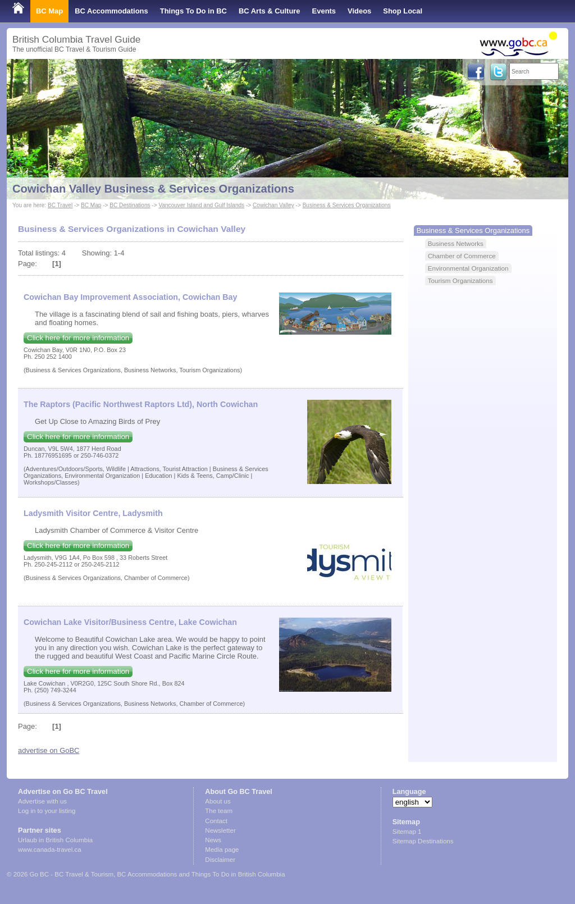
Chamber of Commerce (462, 255)
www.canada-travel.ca (49, 849)
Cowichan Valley (273, 205)
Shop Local (402, 11)
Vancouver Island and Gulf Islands (201, 205)
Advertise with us (42, 801)
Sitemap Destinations (423, 841)
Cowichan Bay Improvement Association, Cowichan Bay (130, 297)
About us (217, 801)
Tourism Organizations (460, 280)
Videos (359, 11)
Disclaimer (220, 859)
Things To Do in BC (193, 11)
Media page (222, 849)
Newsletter (220, 830)
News (213, 840)
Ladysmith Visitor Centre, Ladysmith (93, 513)
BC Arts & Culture (269, 11)
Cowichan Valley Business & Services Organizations (153, 188)
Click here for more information (78, 338)
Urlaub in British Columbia (55, 840)
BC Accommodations (111, 11)
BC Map (49, 11)
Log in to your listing (46, 810)
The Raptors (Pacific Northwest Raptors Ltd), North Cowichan (141, 404)
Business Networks (455, 243)
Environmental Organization (468, 268)
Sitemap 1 (407, 831)
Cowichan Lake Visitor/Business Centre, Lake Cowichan (130, 622)
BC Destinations (129, 205)
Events (324, 11)
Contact (216, 821)
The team (218, 810)
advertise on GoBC (48, 750)
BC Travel (60, 205)
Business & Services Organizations (347, 205)
